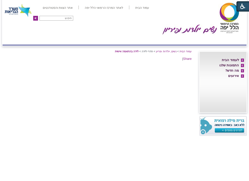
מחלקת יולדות (189, 39)
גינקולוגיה (67, 39)
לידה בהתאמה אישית (127, 51)
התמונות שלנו (229, 65)
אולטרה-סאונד (97, 39)
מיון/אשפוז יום (130, 39)
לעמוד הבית (230, 60)
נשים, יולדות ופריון (166, 51)
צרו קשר (13, 39)
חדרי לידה (217, 39)
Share (187, 59)
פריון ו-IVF (39, 39)
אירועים (233, 76)
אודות (238, 39)
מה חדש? (232, 70)
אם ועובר (161, 39)
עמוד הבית (186, 51)
